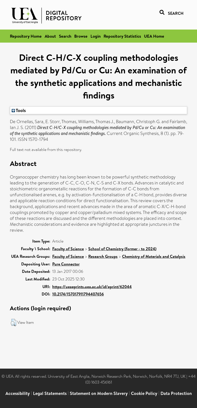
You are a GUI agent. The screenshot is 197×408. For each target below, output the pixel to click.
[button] (13, 322)
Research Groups (103, 256)
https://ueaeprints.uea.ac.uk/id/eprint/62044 (92, 286)
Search (65, 36)
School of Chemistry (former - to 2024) (122, 248)
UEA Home (154, 36)
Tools (19, 110)
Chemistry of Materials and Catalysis (153, 256)
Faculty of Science (68, 248)
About (50, 36)
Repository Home (26, 36)
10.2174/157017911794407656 (78, 294)
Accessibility (17, 393)
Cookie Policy (144, 393)
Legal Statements (50, 393)
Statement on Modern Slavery (99, 393)
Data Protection (176, 393)
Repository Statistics (122, 36)
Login (95, 36)
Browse (81, 36)
